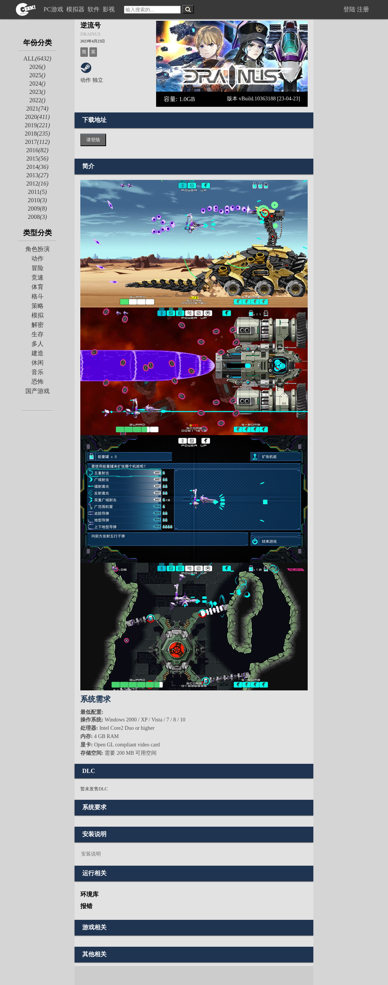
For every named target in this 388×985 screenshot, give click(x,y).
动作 (37, 258)
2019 (37, 125)
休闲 (37, 362)
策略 (37, 306)
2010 (37, 200)
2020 (37, 117)
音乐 (37, 372)
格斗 (37, 296)
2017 (37, 142)
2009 (37, 208)
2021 (37, 108)
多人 (37, 343)
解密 (37, 325)
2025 (37, 75)
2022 (37, 100)
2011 (37, 192)
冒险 (37, 268)
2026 (37, 67)
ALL (37, 58)
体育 (37, 287)
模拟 (37, 315)
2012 (37, 183)
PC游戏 (54, 9)
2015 (37, 158)
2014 (37, 167)
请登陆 (93, 139)
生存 (37, 334)
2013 (37, 175)
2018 (37, 133)
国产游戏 (37, 391)
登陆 (349, 9)
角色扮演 (37, 249)
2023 (37, 92)
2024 (37, 83)
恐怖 (37, 381)
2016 (37, 150)
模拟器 (76, 9)
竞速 (37, 277)
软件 (94, 9)
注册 (363, 9)
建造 (37, 353)
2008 (37, 217)
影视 (109, 9)
